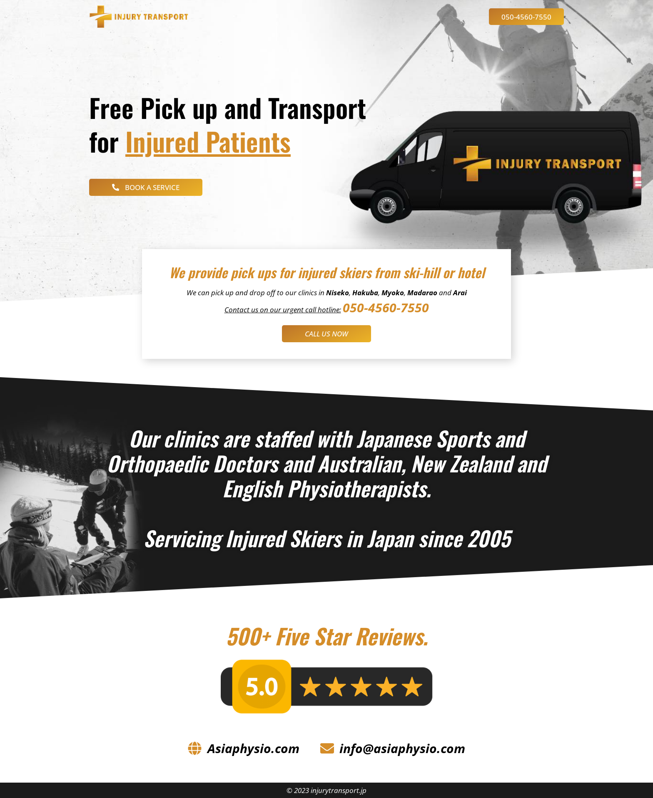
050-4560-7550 (386, 307)
